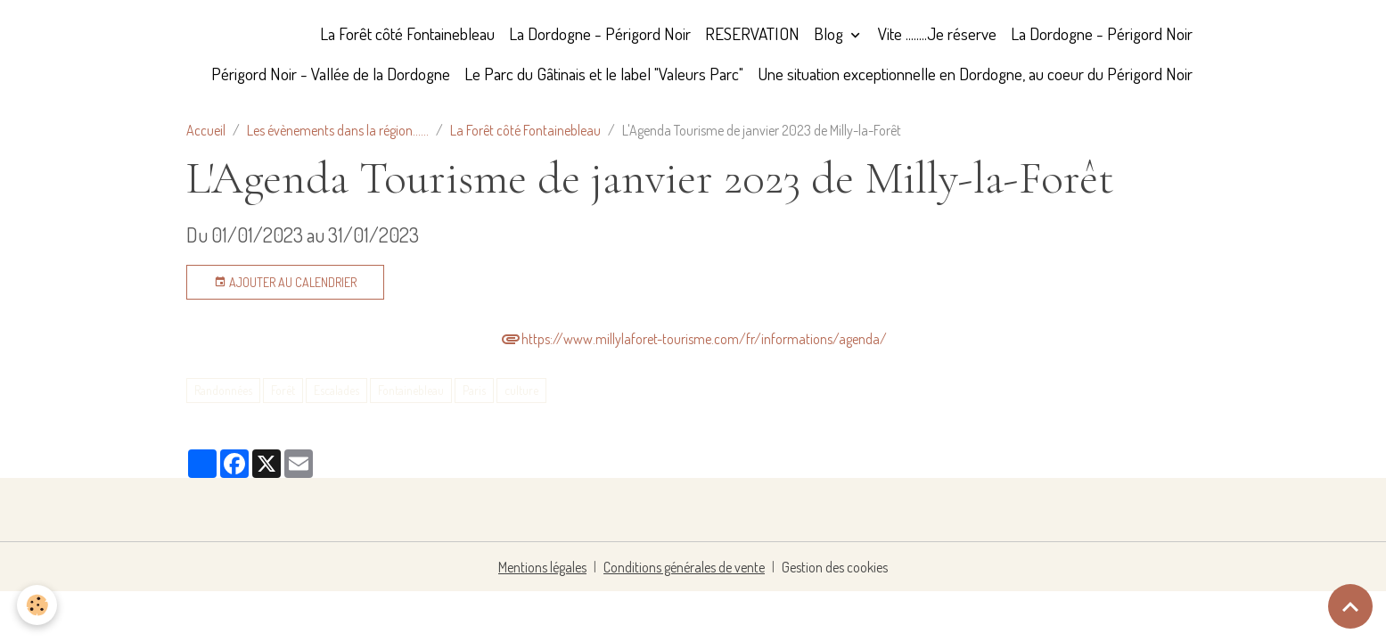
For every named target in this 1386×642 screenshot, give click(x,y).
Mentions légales (542, 567)
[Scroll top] (1350, 606)
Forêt (283, 390)
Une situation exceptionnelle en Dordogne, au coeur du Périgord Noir (975, 73)
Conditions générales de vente (684, 567)
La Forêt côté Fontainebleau (407, 33)
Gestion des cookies (835, 567)
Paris (474, 390)
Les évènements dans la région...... (338, 130)
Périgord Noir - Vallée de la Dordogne (330, 73)
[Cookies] (38, 605)
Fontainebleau (411, 390)
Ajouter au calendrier (285, 283)
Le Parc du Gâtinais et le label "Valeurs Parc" (603, 73)
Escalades (336, 390)
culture (521, 390)
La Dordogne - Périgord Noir (600, 33)
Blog (830, 33)
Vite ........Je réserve (937, 33)
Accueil (206, 130)
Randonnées (223, 390)
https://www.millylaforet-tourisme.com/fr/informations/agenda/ (693, 339)
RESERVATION (752, 33)
